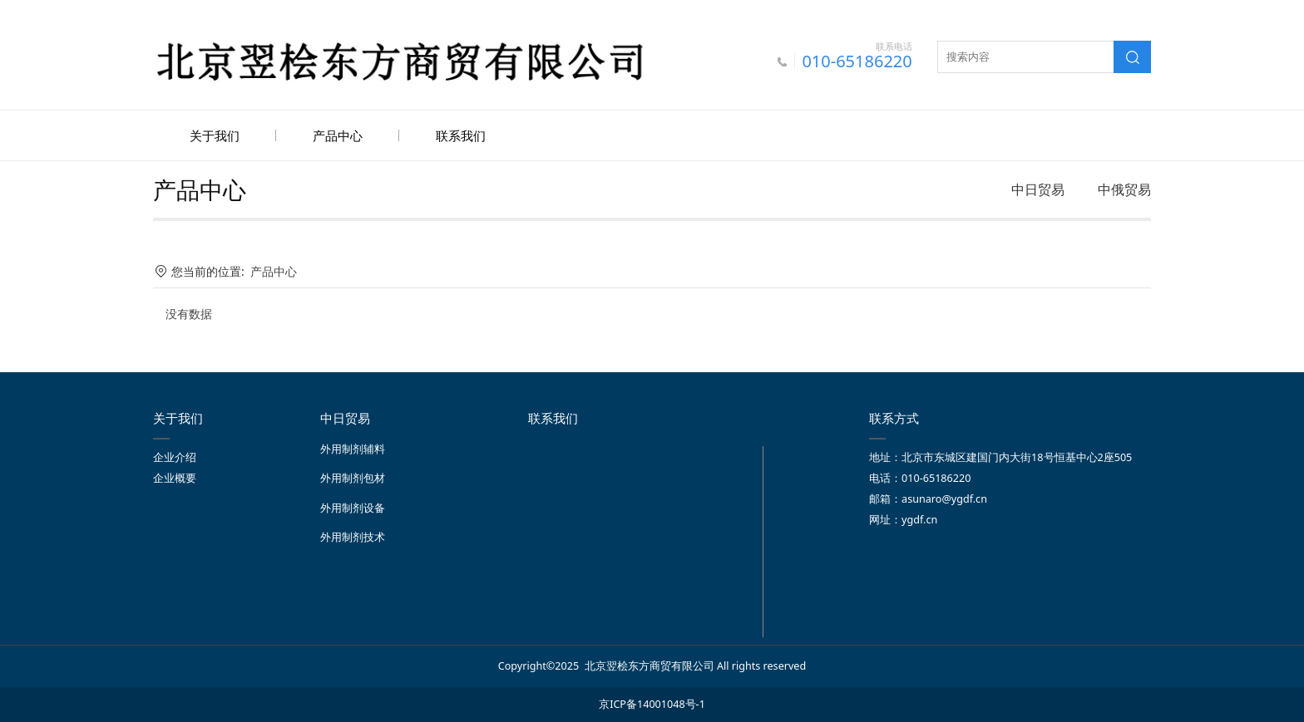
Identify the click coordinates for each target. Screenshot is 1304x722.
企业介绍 (174, 456)
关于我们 (215, 135)
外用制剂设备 (352, 506)
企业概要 (174, 476)
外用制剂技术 (352, 535)
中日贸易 (1037, 188)
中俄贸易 (1124, 188)
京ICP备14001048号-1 (652, 702)
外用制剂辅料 (352, 447)
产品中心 (338, 135)
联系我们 (461, 135)
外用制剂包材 (352, 476)
